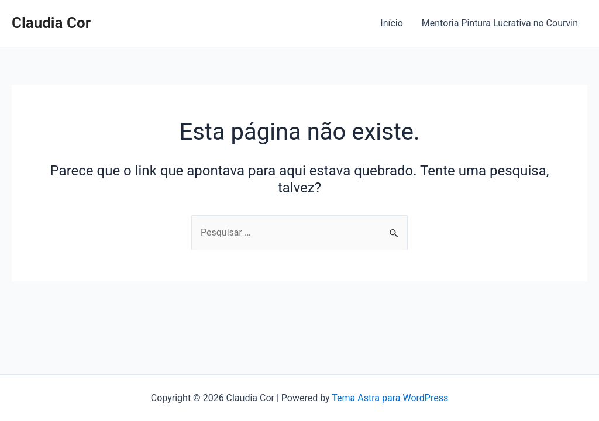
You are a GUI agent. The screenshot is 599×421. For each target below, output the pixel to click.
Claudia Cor (51, 23)
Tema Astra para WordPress (390, 397)
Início (391, 23)
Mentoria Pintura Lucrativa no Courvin (500, 23)
